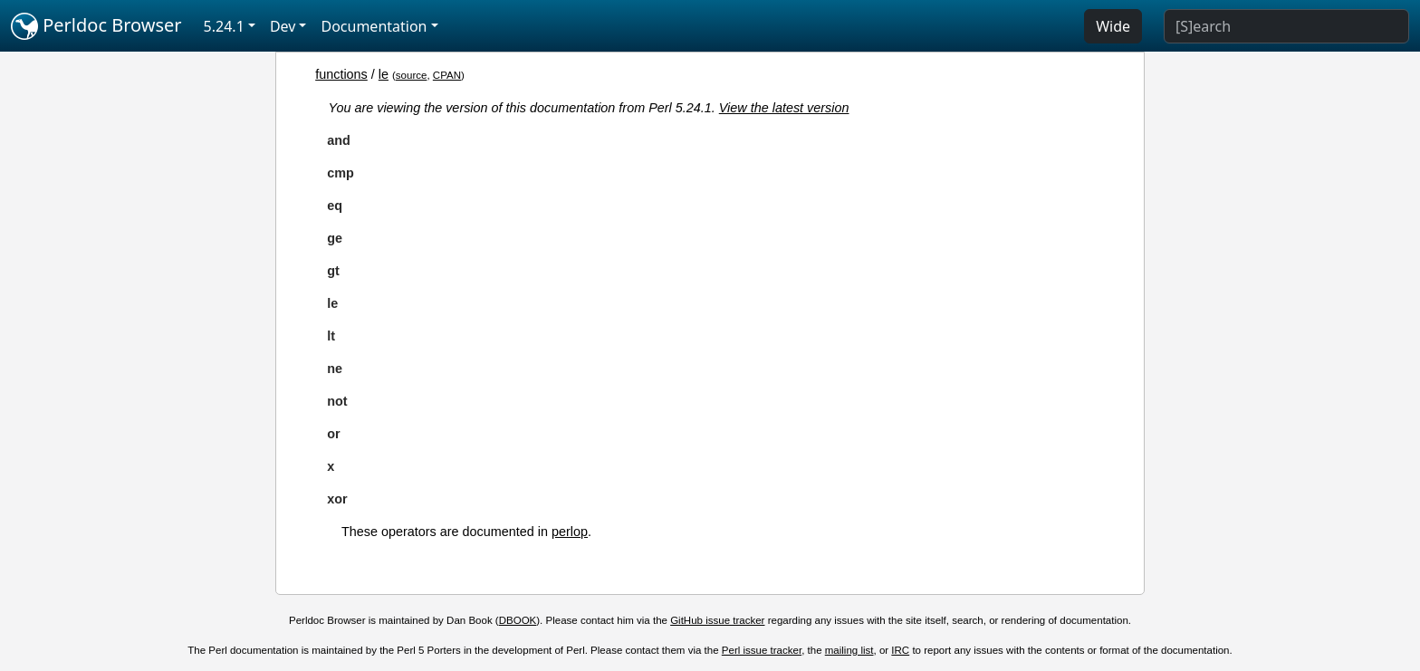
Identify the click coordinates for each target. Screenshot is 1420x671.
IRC (900, 650)
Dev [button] (283, 26)
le (384, 74)
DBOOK (518, 620)
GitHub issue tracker (717, 620)
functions (341, 74)
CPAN (447, 75)
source (411, 75)
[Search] (1286, 26)
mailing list (849, 650)
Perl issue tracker (761, 650)
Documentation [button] (374, 26)
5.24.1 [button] (224, 26)
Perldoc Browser (96, 26)
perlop (570, 531)
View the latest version (784, 108)
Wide (1113, 26)
